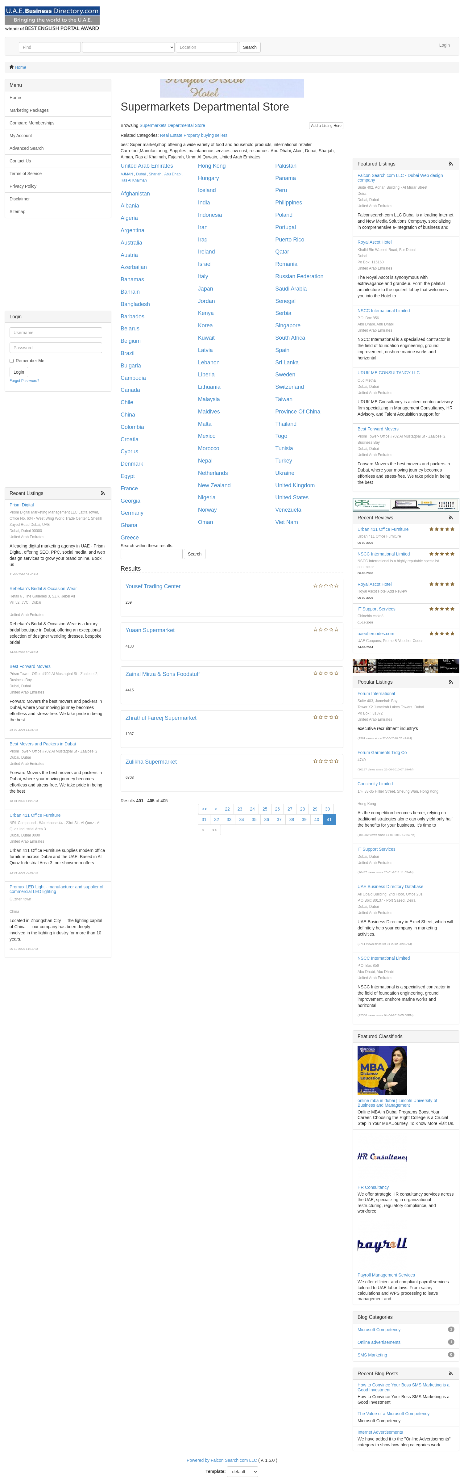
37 (279, 819)
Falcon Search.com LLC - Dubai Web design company (400, 177)
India (204, 202)
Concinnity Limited (375, 783)
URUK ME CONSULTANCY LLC (389, 372)
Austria (129, 255)
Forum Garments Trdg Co (382, 752)
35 (254, 819)
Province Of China (297, 412)
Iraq (203, 240)
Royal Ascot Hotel (375, 242)
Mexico (207, 436)
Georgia (130, 501)
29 (315, 809)
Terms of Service (26, 173)
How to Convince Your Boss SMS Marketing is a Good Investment (404, 1387)
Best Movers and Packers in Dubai (43, 743)
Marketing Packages (29, 110)
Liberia (206, 374)
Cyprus (129, 451)
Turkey (283, 461)
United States (292, 497)
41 (329, 819)
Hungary (208, 178)
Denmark (132, 464)
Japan (205, 289)
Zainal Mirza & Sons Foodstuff (163, 674)
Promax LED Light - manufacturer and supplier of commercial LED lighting (56, 889)
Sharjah (155, 174)
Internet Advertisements (380, 1432)
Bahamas (132, 279)
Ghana (129, 525)
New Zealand (214, 485)
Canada (130, 390)
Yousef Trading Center (153, 586)
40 (316, 819)
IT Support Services (377, 608)
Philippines (288, 202)
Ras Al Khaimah (134, 180)
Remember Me (30, 360)
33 (229, 819)
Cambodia (133, 378)
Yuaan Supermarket (150, 630)
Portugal (285, 227)
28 (302, 809)
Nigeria (207, 497)
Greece (130, 538)
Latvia (205, 350)
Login (444, 45)
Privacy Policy (23, 186)
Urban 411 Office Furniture (35, 815)
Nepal (205, 461)
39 (304, 819)
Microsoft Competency (379, 1329)
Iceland (207, 190)
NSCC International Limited (384, 310)
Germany (132, 513)
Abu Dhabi (172, 174)
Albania (130, 206)
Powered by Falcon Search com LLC (222, 1460)
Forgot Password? (24, 381)
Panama (285, 178)
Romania (286, 264)
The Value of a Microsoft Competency (393, 1413)
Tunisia (284, 448)
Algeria (129, 218)
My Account (21, 135)
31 (204, 819)
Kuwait (206, 338)
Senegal (285, 301)
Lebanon (209, 362)
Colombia (132, 427)
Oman (205, 522)
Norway (207, 510)
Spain (282, 350)
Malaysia (209, 399)
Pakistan (285, 166)
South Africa (290, 338)
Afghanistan (135, 194)
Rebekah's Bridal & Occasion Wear (43, 588)
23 (240, 809)
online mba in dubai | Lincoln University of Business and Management (397, 1103)
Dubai (141, 174)
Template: (216, 1471)
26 (277, 809)
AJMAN (127, 174)
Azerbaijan (134, 267)
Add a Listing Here (326, 126)
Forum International (376, 693)
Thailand (285, 424)
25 (265, 809)
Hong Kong (212, 166)
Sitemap (17, 211)
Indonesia (210, 215)
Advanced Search (27, 148)
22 (227, 809)
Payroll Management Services (386, 1274)
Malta (205, 424)
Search (250, 47)
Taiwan (283, 399)
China (128, 415)
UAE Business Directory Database (390, 886)
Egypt (128, 476)
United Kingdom (295, 485)
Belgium (131, 341)
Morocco (208, 448)
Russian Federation (299, 276)
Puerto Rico (289, 240)
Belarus (130, 328)
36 (266, 819)
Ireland (206, 252)
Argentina (132, 230)
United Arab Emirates (147, 166)
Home (20, 67)
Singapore (287, 325)
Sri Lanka (287, 362)
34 (241, 819)
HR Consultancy (373, 1187)
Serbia (283, 313)
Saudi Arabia (291, 289)
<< (204, 809)
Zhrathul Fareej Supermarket (161, 718)
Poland (283, 215)
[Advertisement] (58, 267)
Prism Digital (22, 504)
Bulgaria (131, 366)
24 (252, 809)
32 (216, 819)
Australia (131, 243)
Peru (281, 190)
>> (214, 830)
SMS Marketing (372, 1354)
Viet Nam (286, 522)
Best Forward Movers (30, 666)
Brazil (128, 353)
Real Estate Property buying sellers (194, 135)
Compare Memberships (32, 122)
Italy (203, 276)
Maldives (209, 412)
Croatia (130, 439)
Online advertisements (379, 1342)
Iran (203, 227)
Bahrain (130, 292)
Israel (205, 264)
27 (290, 809)
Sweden (285, 374)
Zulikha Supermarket (151, 762)
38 (291, 819)
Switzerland (289, 387)
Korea (205, 325)
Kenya (206, 313)
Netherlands (213, 473)
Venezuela (288, 510)
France (129, 488)
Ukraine (284, 473)
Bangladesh (135, 304)
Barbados (132, 316)
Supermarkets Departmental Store (172, 125)
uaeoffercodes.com (376, 633)
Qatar (282, 252)
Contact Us (20, 160)
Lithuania (209, 387)
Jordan (206, 301)
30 (327, 809)
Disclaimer (20, 198)
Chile (127, 402)
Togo (281, 436)
